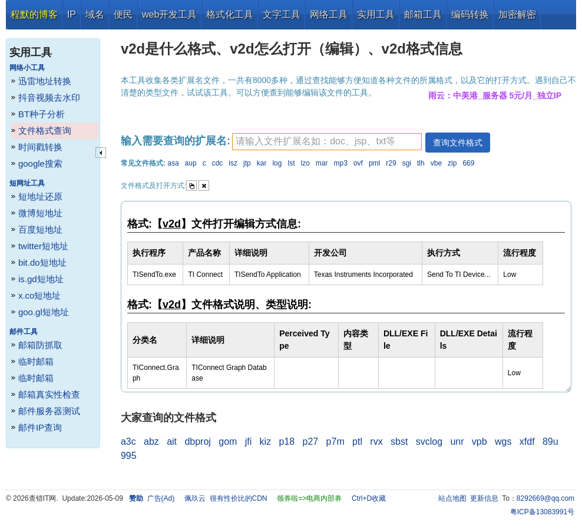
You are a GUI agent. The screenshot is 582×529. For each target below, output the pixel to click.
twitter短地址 (43, 246)
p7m (335, 442)
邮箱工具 (423, 14)
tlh (421, 163)
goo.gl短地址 (43, 312)
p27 (311, 442)
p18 (287, 442)
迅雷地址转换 (44, 81)
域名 (94, 14)
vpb (479, 442)
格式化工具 (229, 14)
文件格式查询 (44, 130)
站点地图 (452, 498)
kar (262, 163)
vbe (436, 163)
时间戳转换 (40, 147)
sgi (406, 163)
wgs (503, 442)
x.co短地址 (39, 295)
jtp (247, 163)
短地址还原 (40, 196)
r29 (391, 163)
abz (151, 442)
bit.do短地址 (42, 262)
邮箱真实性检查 (49, 394)
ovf (358, 163)
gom (228, 442)
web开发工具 (169, 14)
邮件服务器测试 (49, 411)
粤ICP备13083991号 (542, 512)
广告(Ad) (161, 498)
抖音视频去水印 (49, 97)
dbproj (197, 442)
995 (129, 456)
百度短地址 (40, 229)
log (277, 163)
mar (322, 163)
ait (172, 442)
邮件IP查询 (40, 427)
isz (233, 163)
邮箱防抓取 (40, 345)
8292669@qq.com (545, 498)
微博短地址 (40, 213)
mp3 (341, 163)
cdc (217, 163)
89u (550, 442)
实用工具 (376, 14)
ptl (357, 442)
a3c (128, 442)
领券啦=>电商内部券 (309, 498)
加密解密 (517, 14)
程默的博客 (34, 14)
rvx (376, 442)
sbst (399, 442)
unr (457, 442)
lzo (304, 163)
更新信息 (484, 498)
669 (468, 163)
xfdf (527, 442)
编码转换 (470, 14)
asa (172, 163)
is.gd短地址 (41, 279)
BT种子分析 (41, 114)
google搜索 (40, 163)
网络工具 (329, 14)
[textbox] (326, 141)
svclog (429, 442)
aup (191, 163)
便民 (123, 14)
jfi (248, 442)
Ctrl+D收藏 (369, 498)
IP (71, 14)
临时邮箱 (36, 361)
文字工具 (281, 14)
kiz (266, 442)
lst (291, 163)
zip (452, 163)
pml (374, 163)
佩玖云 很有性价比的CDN (225, 498)
